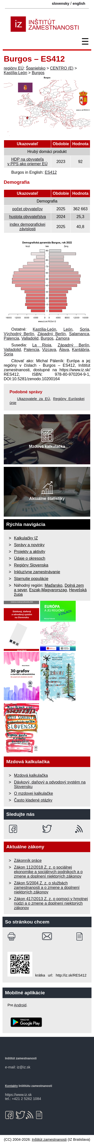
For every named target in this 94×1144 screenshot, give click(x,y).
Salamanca (79, 334)
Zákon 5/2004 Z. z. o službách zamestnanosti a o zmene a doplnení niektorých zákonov (47, 887)
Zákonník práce (28, 860)
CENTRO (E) (61, 68)
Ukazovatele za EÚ (33, 399)
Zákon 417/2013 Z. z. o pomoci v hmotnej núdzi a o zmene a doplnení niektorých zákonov (51, 903)
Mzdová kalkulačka (31, 775)
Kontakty (11, 1086)
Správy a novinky (29, 545)
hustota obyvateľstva (27, 217)
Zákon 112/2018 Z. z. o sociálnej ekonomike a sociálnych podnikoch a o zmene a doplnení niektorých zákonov (48, 871)
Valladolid (29, 338)
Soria (84, 329)
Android (20, 1005)
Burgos (38, 73)
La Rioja (41, 345)
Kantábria (80, 349)
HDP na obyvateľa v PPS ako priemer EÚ (28, 161)
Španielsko (35, 68)
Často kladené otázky (33, 800)
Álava (64, 349)
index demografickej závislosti (27, 226)
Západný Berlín (51, 334)
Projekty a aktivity (29, 551)
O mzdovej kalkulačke (33, 793)
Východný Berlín (19, 334)
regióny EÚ (14, 68)
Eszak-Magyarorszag (48, 590)
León (67, 329)
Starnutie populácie (31, 579)
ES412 (51, 172)
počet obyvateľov (27, 209)
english (79, 4)
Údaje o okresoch (29, 558)
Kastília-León (15, 73)
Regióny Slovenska (31, 565)
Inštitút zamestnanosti (49, 1139)
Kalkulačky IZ (26, 538)
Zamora (62, 338)
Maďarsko (53, 585)
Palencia (11, 338)
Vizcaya (49, 349)
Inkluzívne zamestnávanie (37, 572)
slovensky (60, 4)
